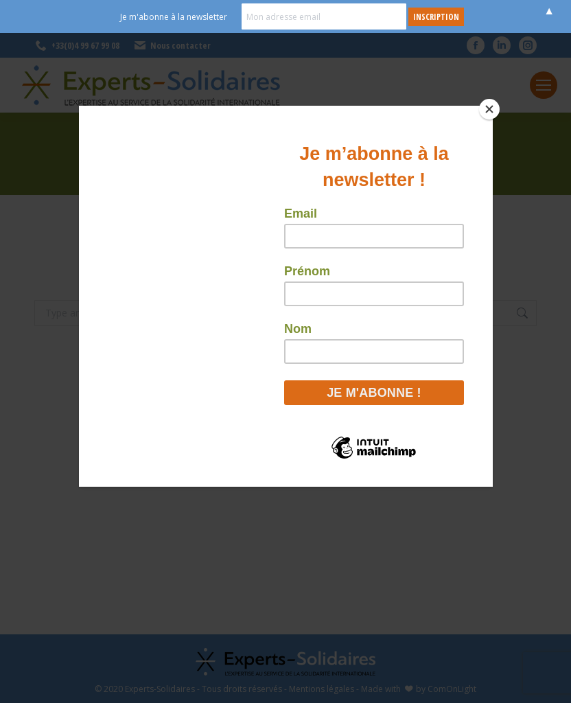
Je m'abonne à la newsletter (173, 17)
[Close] (489, 109)
